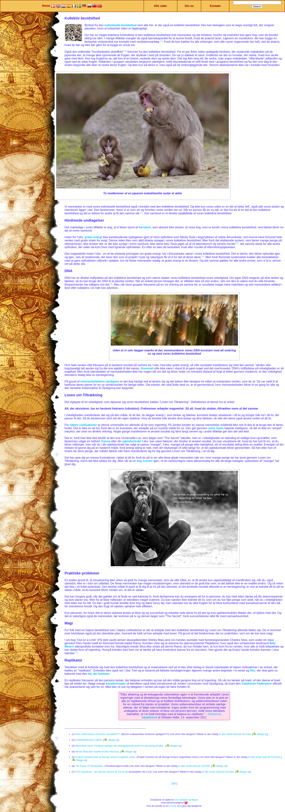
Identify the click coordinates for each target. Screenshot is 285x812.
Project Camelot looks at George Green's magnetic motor (105, 757)
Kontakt (215, 5)
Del (173, 783)
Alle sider (160, 5)
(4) (237, 243)
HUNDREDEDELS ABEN (88, 740)
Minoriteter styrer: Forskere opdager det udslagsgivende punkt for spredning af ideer (119, 745)
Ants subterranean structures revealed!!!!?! (97, 734)
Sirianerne (214, 714)
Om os (189, 5)
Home (46, 5)
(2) (126, 51)
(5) (203, 256)
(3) (141, 213)
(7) (76, 652)
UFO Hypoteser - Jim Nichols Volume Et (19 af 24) (101, 771)
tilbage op (260, 734)
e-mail (172, 806)
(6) (111, 284)
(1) (161, 41)
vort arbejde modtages (186, 799)
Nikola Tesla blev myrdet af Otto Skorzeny (97, 751)
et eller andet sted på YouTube (235, 734)
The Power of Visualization (89, 766)
